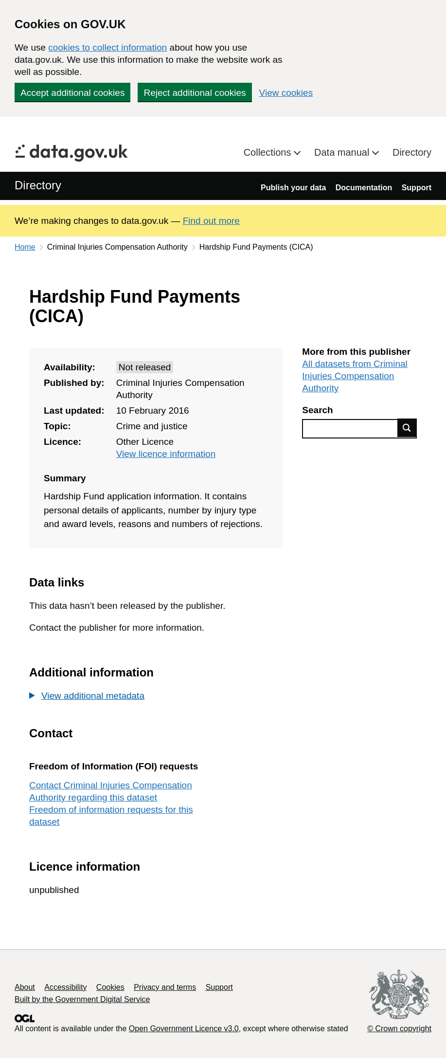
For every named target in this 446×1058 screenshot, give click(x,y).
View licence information (166, 454)
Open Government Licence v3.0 (184, 1028)
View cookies (286, 92)
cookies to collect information (107, 47)
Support (416, 187)
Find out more (211, 221)
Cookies (110, 987)
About (25, 987)
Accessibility (65, 987)
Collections (269, 152)
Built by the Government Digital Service (82, 999)
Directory (411, 152)
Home (25, 247)
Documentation (364, 187)
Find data (407, 428)
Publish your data (293, 187)
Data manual (343, 152)
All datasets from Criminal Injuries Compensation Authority (354, 376)
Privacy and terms (165, 987)
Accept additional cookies (72, 93)
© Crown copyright (399, 1028)
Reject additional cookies (194, 93)
